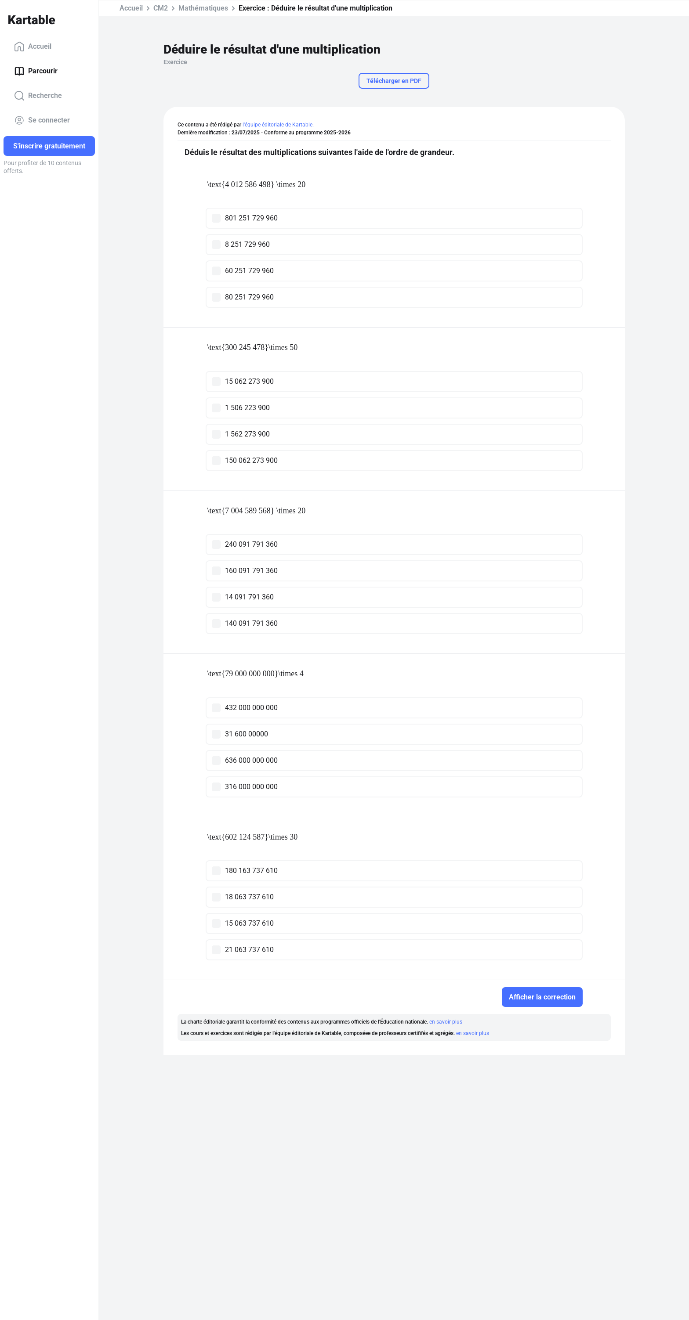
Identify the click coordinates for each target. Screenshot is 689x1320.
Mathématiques (203, 8)
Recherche (38, 95)
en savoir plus (445, 1022)
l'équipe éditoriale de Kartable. (278, 125)
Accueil (32, 46)
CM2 (160, 8)
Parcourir (36, 71)
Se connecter (42, 120)
